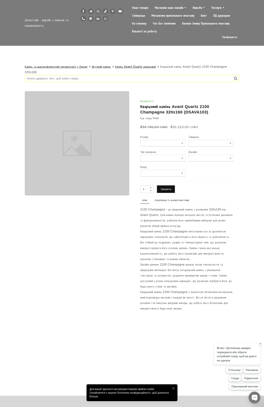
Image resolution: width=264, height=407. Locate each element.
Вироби (197, 8)
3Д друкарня (221, 15)
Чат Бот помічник (164, 23)
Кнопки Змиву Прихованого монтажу (206, 23)
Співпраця (138, 15)
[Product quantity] (146, 189)
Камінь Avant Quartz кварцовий (135, 66)
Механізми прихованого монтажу (172, 15)
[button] (83, 11)
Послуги (216, 8)
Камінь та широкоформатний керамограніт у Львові (56, 66)
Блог (204, 15)
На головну (139, 23)
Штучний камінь (101, 66)
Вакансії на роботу (144, 31)
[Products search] (132, 78)
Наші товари (140, 8)
